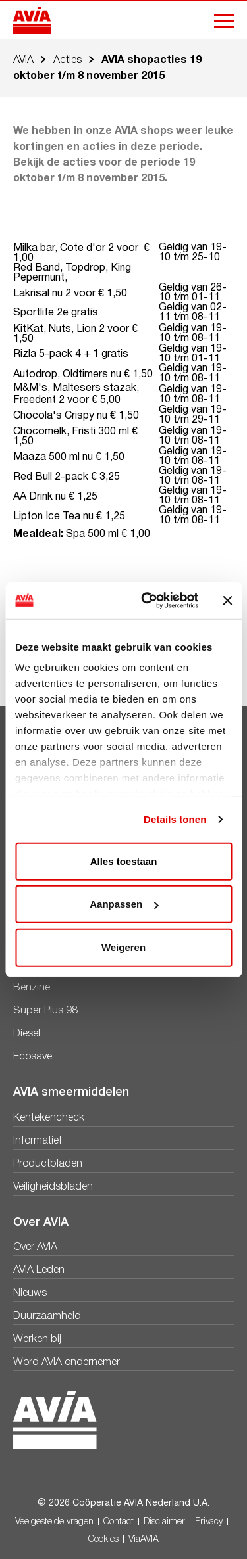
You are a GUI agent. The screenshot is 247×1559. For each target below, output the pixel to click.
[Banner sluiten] (227, 600)
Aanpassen (124, 904)
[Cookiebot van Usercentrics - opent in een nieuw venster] (147, 600)
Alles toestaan (123, 860)
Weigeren (123, 946)
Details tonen (175, 819)
